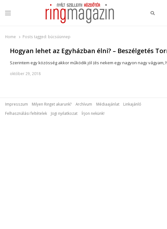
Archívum (84, 104)
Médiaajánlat (107, 104)
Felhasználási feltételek (26, 113)
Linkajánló (132, 104)
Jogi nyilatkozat (64, 113)
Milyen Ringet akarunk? (51, 104)
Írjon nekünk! (93, 113)
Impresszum (16, 104)
